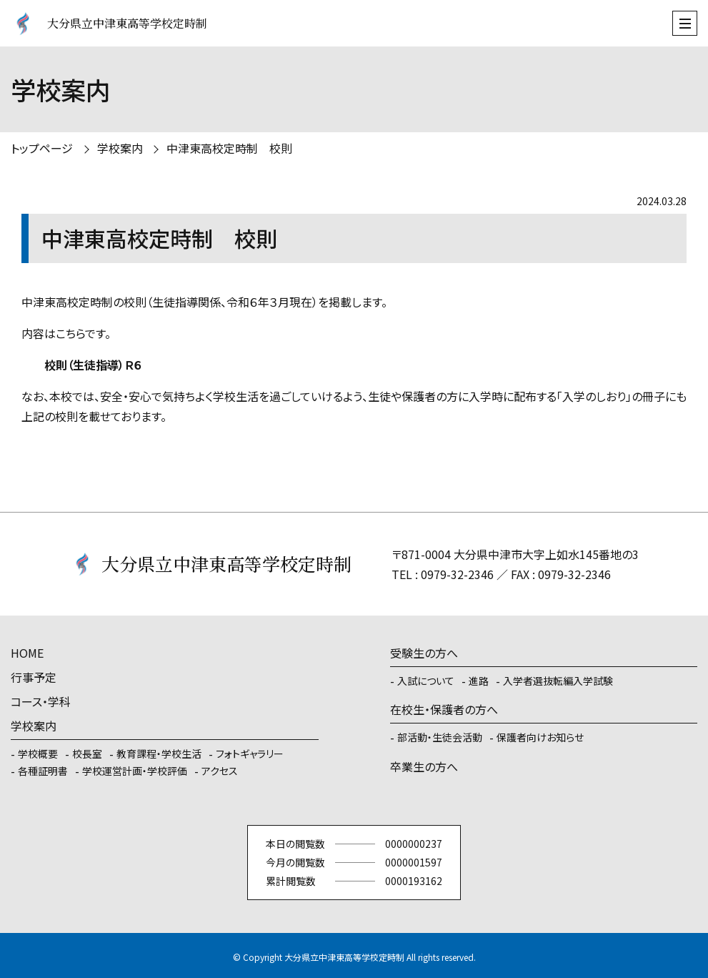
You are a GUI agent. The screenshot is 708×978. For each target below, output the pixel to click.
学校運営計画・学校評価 (134, 771)
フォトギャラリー (250, 753)
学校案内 (120, 148)
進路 (479, 680)
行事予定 (33, 677)
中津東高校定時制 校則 (229, 148)
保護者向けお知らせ (540, 737)
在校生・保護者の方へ (444, 709)
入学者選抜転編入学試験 (558, 680)
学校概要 (38, 753)
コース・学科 (41, 701)
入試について (425, 680)
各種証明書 (43, 771)
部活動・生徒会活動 (439, 737)
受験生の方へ (424, 652)
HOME (27, 652)
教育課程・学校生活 (158, 753)
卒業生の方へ (424, 766)
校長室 (87, 753)
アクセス (219, 771)
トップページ (42, 148)
